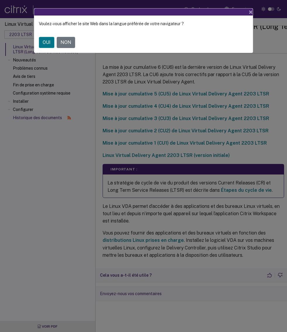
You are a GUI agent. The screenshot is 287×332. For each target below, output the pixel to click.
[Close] (250, 12)
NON (65, 42)
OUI (47, 42)
